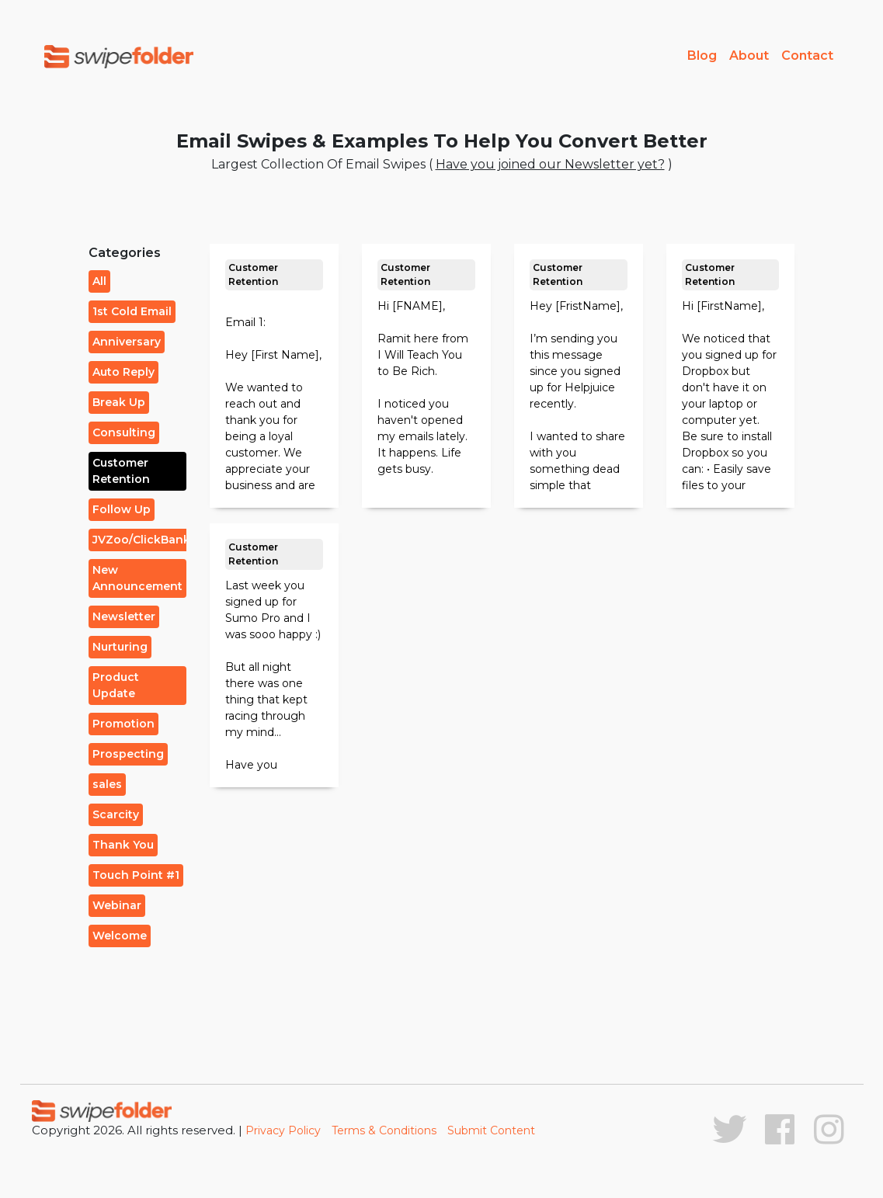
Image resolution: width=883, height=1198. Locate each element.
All (99, 281)
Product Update (115, 685)
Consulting (123, 432)
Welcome (119, 936)
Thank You (123, 845)
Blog (702, 55)
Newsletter (123, 616)
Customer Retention (121, 471)
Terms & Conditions (384, 1130)
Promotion (123, 724)
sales (107, 784)
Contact (807, 55)
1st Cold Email (132, 311)
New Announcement (137, 578)
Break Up (118, 402)
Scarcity (115, 814)
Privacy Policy (283, 1130)
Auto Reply (123, 372)
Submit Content (491, 1130)
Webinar (116, 905)
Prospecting (128, 754)
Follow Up (121, 509)
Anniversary (126, 342)
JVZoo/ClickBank (141, 540)
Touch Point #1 (135, 875)
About (749, 55)
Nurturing (120, 647)
